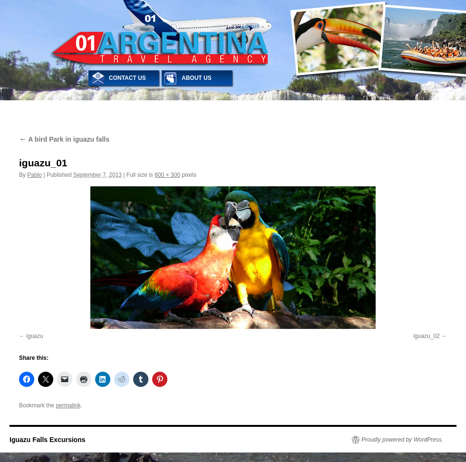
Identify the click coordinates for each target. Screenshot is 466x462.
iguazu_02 (426, 336)
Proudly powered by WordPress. (402, 439)
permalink (68, 405)
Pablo (34, 175)
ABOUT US (197, 78)
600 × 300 (167, 175)
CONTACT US (127, 78)
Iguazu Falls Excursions (48, 439)
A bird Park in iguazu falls (64, 139)
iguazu (34, 336)
